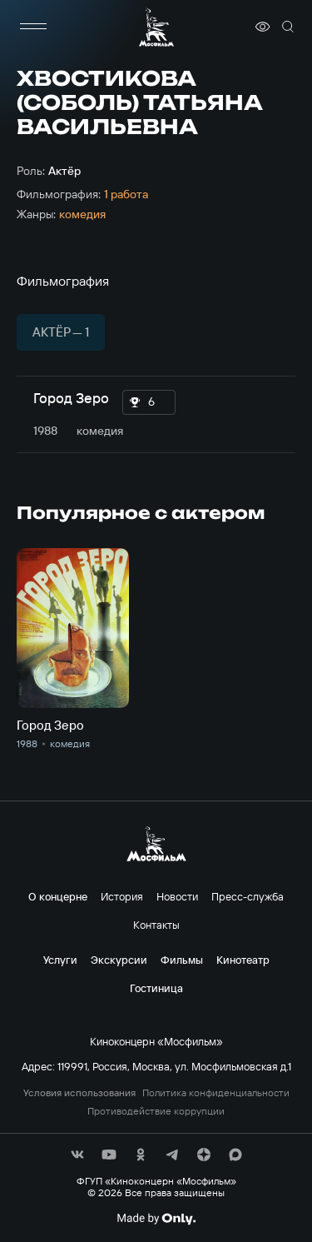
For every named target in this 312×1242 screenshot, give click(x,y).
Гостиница (156, 988)
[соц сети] (77, 1154)
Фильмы (182, 959)
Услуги (60, 959)
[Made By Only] (156, 1218)
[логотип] (156, 27)
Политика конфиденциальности (216, 1093)
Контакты (156, 924)
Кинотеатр (243, 959)
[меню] (33, 26)
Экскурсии (119, 959)
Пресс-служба (247, 896)
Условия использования (79, 1093)
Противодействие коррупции (156, 1111)
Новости (177, 896)
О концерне (57, 896)
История (122, 896)
